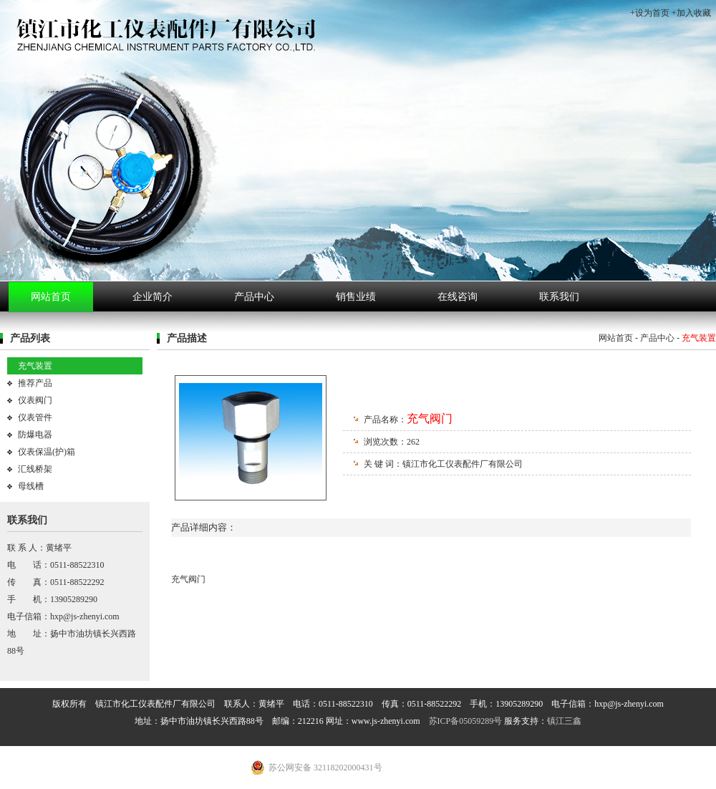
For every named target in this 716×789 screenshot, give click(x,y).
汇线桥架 (35, 469)
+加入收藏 (691, 13)
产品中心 (254, 296)
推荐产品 (35, 383)
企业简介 (152, 296)
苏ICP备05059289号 (466, 721)
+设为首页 (649, 13)
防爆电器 (35, 435)
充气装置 (35, 366)
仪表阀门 (35, 400)
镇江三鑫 (564, 721)
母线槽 (31, 486)
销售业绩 (356, 296)
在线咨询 (457, 296)
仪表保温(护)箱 (46, 452)
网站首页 (51, 296)
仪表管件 (35, 417)
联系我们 (559, 296)
